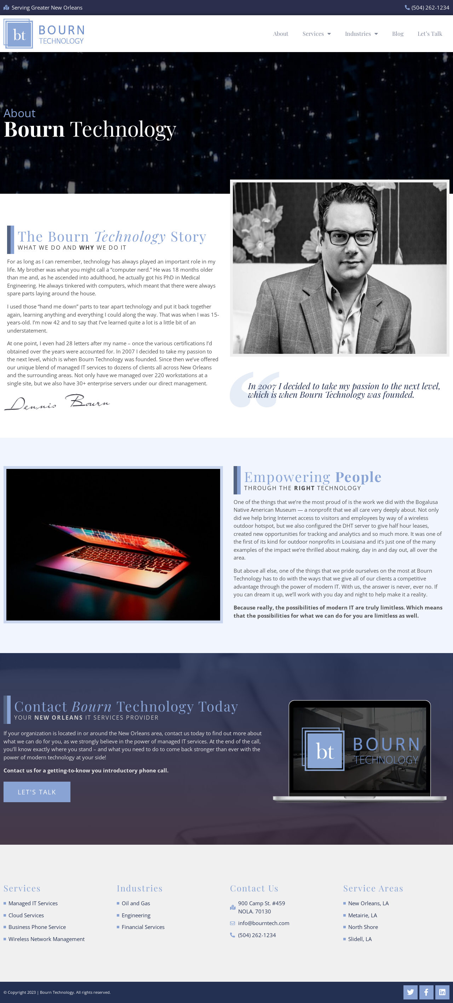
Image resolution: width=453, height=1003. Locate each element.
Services (317, 33)
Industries (361, 33)
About (280, 33)
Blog (397, 33)
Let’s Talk (430, 33)
